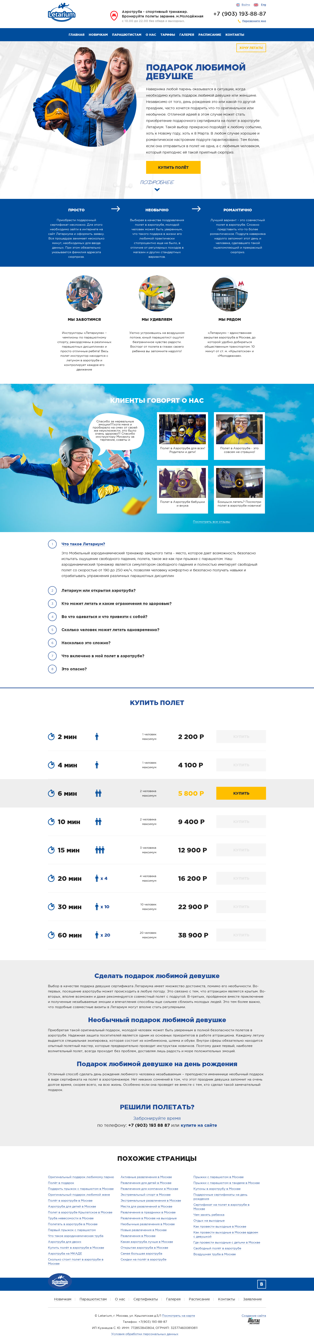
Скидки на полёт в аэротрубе (143, 1259)
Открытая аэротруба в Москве (144, 1247)
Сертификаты (145, 1299)
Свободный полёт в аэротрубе (217, 1248)
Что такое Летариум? (83, 544)
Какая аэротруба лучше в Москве (147, 1241)
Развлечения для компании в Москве (149, 1188)
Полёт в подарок (61, 1183)
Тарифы (167, 34)
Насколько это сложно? (86, 642)
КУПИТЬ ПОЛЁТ (173, 167)
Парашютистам (126, 34)
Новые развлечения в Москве (144, 1230)
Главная (76, 34)
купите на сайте (199, 1125)
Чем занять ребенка (208, 1214)
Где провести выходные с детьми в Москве (226, 1242)
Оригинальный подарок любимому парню (81, 1177)
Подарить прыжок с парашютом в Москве (81, 1188)
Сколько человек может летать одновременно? (110, 629)
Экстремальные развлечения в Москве (151, 1200)
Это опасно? (74, 669)
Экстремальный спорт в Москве (146, 1194)
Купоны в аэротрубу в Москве (217, 1188)
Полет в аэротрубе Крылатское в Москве (80, 1212)
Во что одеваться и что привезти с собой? (104, 616)
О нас (151, 34)
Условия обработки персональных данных (144, 1334)
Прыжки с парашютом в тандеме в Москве (226, 1183)
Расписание (209, 34)
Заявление (252, 1299)
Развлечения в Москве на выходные (149, 1218)
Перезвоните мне (254, 21)
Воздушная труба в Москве (214, 1254)
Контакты (234, 34)
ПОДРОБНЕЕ (157, 181)
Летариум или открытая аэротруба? (98, 590)
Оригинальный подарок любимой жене (79, 1194)
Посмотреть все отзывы (211, 521)
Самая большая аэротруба (141, 1253)
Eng (263, 4)
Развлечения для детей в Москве (146, 1183)
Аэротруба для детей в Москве (72, 1206)
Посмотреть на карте (178, 1315)
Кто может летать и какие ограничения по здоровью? (116, 603)
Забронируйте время (157, 1118)
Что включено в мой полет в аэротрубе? (102, 656)
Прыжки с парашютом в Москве (218, 1177)
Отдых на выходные (209, 1220)
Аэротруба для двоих (64, 1241)
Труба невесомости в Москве (71, 1218)
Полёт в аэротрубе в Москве (70, 1200)
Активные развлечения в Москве (146, 1177)
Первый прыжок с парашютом (72, 1230)
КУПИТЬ (241, 736)
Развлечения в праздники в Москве (148, 1212)
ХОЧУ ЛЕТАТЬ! (251, 48)
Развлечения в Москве (138, 1236)
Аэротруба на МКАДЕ (65, 1253)
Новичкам (98, 34)
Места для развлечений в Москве (146, 1206)
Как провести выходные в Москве (219, 1226)
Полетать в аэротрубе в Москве (72, 1224)
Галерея (186, 34)
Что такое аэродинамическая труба (75, 1236)
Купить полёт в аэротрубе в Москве (76, 1247)
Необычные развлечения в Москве (148, 1224)
